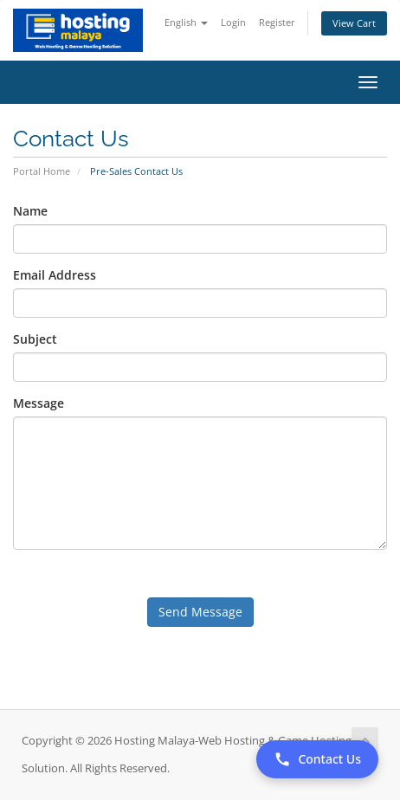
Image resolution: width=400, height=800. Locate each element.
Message (38, 403)
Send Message (200, 611)
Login (233, 22)
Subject (35, 339)
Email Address (54, 275)
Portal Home (41, 171)
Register (277, 22)
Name (30, 211)
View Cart (354, 22)
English (186, 22)
